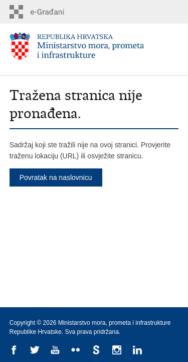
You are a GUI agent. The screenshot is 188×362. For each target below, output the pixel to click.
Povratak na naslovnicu (56, 177)
